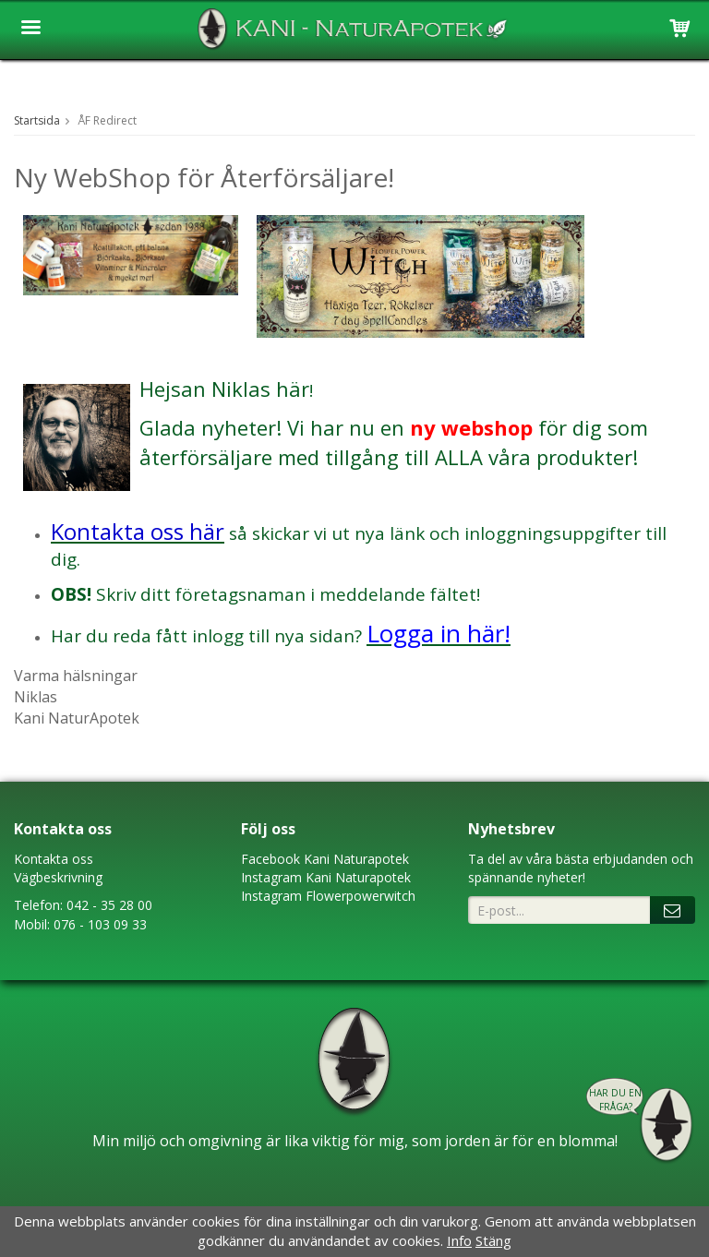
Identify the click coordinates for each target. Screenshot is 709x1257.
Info (459, 1240)
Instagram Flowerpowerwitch (328, 895)
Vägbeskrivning (58, 877)
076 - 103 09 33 (100, 924)
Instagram (271, 877)
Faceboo (267, 859)
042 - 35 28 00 (109, 905)
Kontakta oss (53, 859)
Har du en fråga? (615, 1099)
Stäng (493, 1240)
